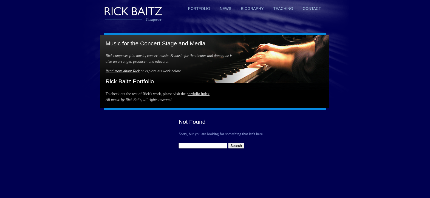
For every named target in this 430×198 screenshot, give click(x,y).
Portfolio (199, 8)
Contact (312, 8)
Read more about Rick (123, 71)
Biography (252, 8)
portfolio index (198, 94)
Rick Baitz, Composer (133, 11)
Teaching (283, 8)
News (225, 8)
